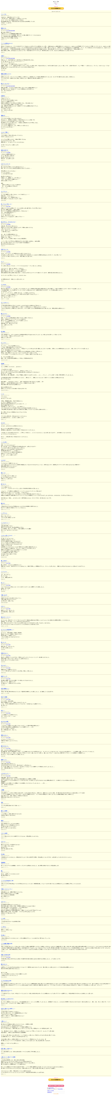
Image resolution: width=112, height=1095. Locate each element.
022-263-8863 (60, 1088)
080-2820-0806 (51, 1087)
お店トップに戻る (51, 1090)
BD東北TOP (50, 1092)
